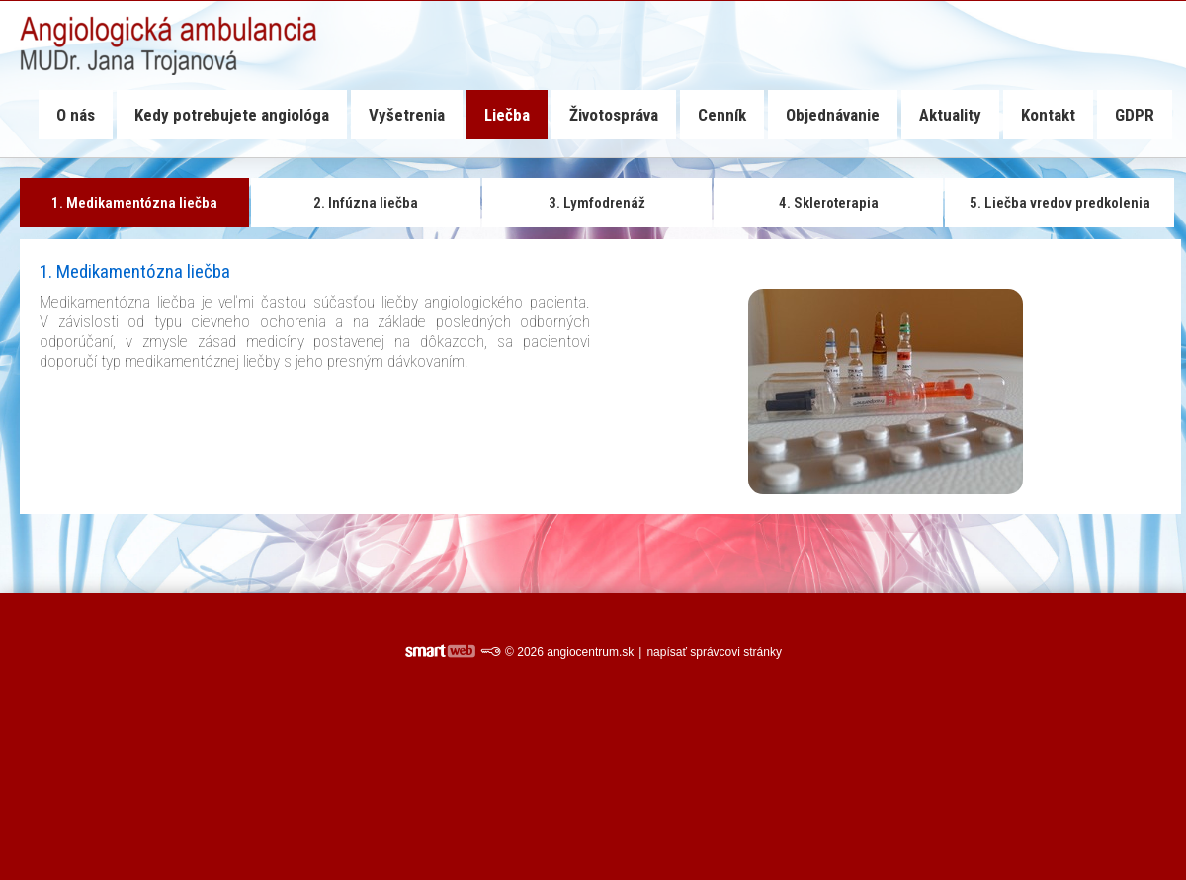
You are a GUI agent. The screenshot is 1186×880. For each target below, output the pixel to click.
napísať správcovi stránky (714, 652)
